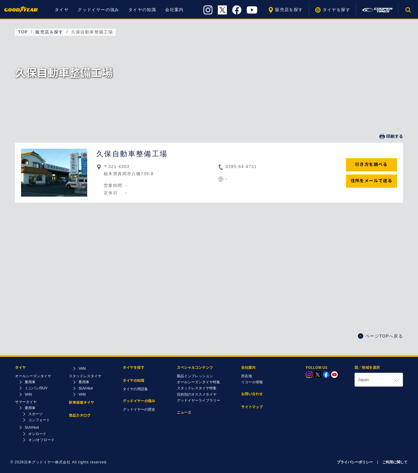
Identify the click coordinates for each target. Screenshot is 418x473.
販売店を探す (289, 9)
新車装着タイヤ (81, 402)
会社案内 (174, 9)
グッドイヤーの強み (98, 9)
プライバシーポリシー (355, 462)
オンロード (37, 434)
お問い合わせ (252, 394)
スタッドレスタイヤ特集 (197, 388)
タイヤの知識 (142, 9)
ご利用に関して (394, 462)
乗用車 (30, 382)
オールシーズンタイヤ (33, 376)
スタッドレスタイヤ (85, 376)
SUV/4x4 (32, 427)
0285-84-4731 (241, 166)
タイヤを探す (336, 9)
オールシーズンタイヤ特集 (198, 382)
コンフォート (39, 420)
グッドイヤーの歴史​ (139, 409)
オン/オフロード (41, 440)
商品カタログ (80, 415)
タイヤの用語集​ (135, 389)
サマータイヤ (26, 402)
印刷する (391, 136)
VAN (28, 394)
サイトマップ (252, 407)
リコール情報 (252, 382)
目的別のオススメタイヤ (197, 394)
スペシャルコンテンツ (195, 367)
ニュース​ (184, 412)
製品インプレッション (195, 376)
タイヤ (62, 9)
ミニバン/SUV (36, 388)
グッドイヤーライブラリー (198, 400)
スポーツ (35, 414)
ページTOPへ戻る (380, 336)
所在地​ (246, 376)
